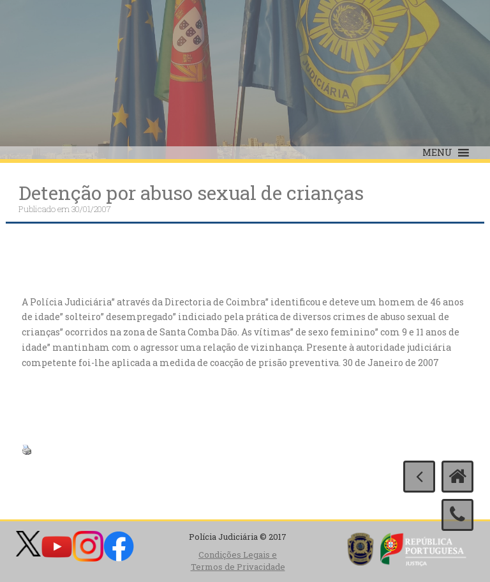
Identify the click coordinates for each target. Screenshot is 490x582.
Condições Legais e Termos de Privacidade (238, 560)
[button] (437, 152)
